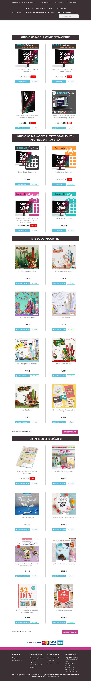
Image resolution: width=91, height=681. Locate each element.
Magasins (15, 658)
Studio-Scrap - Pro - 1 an (64, 218)
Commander (22, 82)
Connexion (50, 660)
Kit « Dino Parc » (27, 410)
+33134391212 (29, 2)
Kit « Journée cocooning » (63, 271)
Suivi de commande (53, 658)
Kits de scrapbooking (57, 9)
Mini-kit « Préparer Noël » (64, 364)
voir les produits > (70, 432)
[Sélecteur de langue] (46, 2)
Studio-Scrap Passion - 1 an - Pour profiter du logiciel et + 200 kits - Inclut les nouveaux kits (27, 220)
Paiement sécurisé (36, 665)
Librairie (52, 12)
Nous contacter (17, 660)
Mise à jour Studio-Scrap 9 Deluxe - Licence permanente (63, 70)
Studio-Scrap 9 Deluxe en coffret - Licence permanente (27, 117)
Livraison (32, 667)
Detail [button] (34, 82)
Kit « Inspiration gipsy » (27, 317)
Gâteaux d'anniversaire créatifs (63, 564)
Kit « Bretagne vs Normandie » (27, 364)
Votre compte (53, 654)
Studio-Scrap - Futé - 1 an (64, 172)
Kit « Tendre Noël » (64, 317)
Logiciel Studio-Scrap (35, 9)
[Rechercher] (69, 16)
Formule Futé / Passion (36, 12)
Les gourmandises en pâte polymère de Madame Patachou (27, 565)
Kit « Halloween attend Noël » (27, 271)
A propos (33, 662)
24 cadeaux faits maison (64, 610)
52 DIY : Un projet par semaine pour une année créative (27, 611)
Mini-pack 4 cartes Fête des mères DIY (64, 411)
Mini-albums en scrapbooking (63, 471)
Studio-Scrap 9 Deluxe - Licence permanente (27, 70)
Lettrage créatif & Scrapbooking (63, 517)
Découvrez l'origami (27, 517)
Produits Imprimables (67, 12)
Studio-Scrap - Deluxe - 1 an (27, 172)
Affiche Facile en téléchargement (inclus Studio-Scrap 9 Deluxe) (64, 117)
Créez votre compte (53, 663)
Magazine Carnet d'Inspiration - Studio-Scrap (27, 472)
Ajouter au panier (59, 128)
